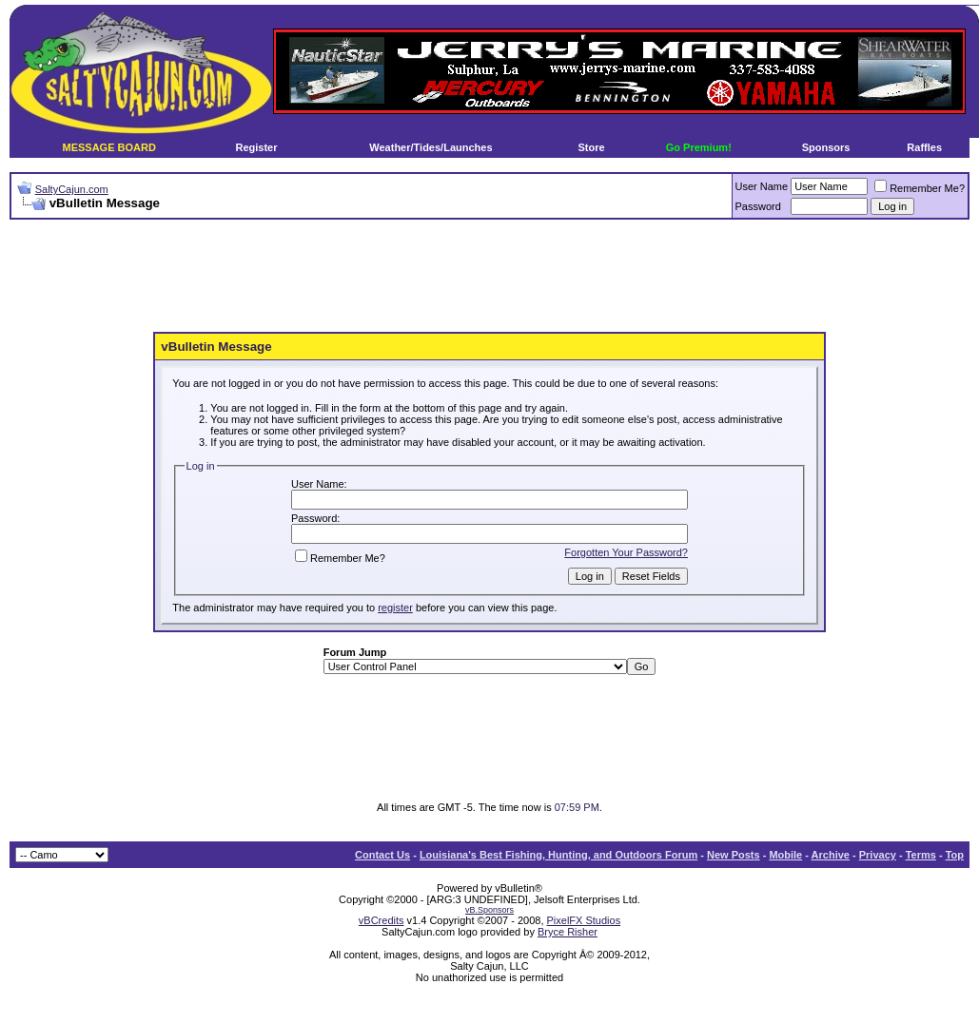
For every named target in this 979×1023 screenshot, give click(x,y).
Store (591, 147)
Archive (831, 854)
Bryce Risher (567, 931)
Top (955, 854)
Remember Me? (919, 188)
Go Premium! (699, 147)
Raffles (924, 147)
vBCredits (381, 920)
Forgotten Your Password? (626, 552)
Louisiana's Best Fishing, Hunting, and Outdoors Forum (558, 854)
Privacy (877, 854)
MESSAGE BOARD (108, 147)
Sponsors (826, 147)
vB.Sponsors (489, 910)
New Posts (733, 854)
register (395, 607)
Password (758, 206)
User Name (762, 186)
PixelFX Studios (584, 920)
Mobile (785, 854)
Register (256, 147)
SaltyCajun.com (71, 189)
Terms (921, 854)
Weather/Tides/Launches (430, 147)
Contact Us (382, 854)
